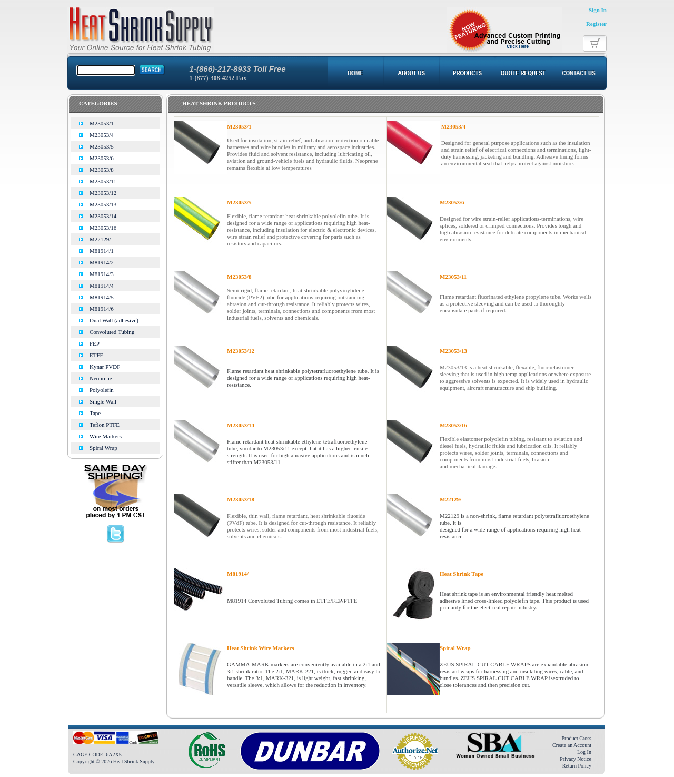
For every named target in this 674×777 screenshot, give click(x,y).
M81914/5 (102, 297)
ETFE (96, 355)
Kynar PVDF (105, 366)
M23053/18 (240, 499)
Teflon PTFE (105, 424)
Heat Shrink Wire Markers (260, 648)
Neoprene (101, 378)
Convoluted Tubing (112, 332)
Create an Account (571, 745)
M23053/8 (102, 169)
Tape (95, 413)
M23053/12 (103, 193)
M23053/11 (103, 181)
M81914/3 (102, 274)
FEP (95, 343)
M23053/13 (103, 204)
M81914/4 (102, 285)
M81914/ (238, 574)
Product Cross (576, 738)
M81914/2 (102, 262)
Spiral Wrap (103, 448)
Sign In (598, 10)
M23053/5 (102, 146)
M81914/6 (102, 309)
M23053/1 (102, 123)
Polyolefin (102, 390)
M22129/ (100, 239)
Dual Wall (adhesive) (114, 320)
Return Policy (576, 766)
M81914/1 (102, 251)
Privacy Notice (575, 759)
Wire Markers (106, 436)
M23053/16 (103, 227)
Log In (584, 752)
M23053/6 (102, 158)
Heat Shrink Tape (461, 574)
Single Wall (103, 401)
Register (596, 24)
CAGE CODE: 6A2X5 (97, 755)
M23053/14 (103, 216)
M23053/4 (102, 135)
